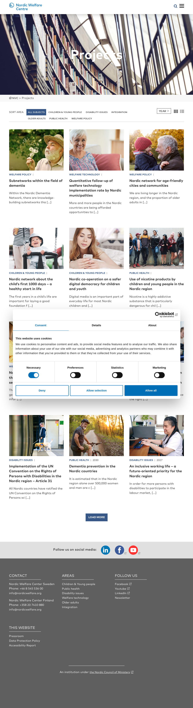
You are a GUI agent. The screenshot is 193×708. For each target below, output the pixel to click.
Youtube (121, 598)
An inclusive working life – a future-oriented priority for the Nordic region (155, 475)
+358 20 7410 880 (33, 614)
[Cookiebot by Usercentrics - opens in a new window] (161, 314)
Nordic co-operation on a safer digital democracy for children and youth (96, 283)
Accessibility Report (23, 654)
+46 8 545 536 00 (32, 598)
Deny (42, 390)
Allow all (151, 390)
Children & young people (65, 112)
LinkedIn (121, 602)
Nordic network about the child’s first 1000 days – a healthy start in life (35, 283)
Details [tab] (96, 325)
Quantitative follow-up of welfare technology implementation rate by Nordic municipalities (95, 187)
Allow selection (96, 390)
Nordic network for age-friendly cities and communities (153, 185)
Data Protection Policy (25, 649)
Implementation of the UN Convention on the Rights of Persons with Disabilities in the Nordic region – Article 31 (36, 480)
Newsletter (123, 607)
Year (162, 110)
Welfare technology (76, 607)
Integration (119, 112)
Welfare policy (81, 118)
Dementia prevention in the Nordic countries (96, 473)
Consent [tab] (40, 325)
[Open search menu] (176, 6)
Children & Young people (80, 593)
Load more (96, 526)
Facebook (122, 593)
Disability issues (97, 112)
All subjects (36, 112)
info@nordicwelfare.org (26, 602)
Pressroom (17, 645)
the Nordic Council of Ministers (109, 681)
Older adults (37, 118)
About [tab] (152, 325)
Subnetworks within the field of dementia (33, 182)
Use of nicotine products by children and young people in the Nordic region (156, 283)
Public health (58, 118)
